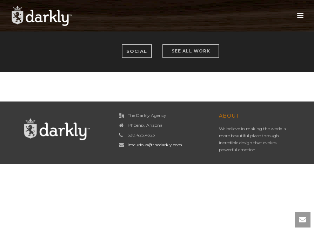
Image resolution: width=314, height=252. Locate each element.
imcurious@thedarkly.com (155, 144)
